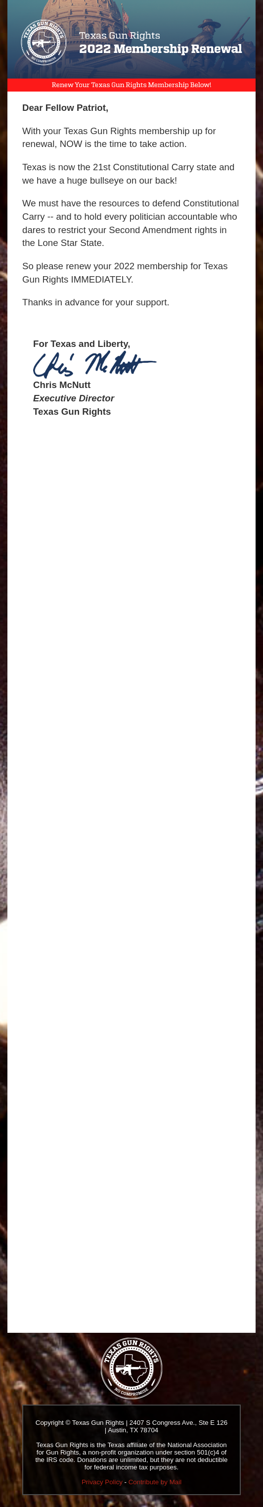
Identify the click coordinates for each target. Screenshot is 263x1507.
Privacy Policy (102, 1482)
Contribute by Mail (155, 1482)
